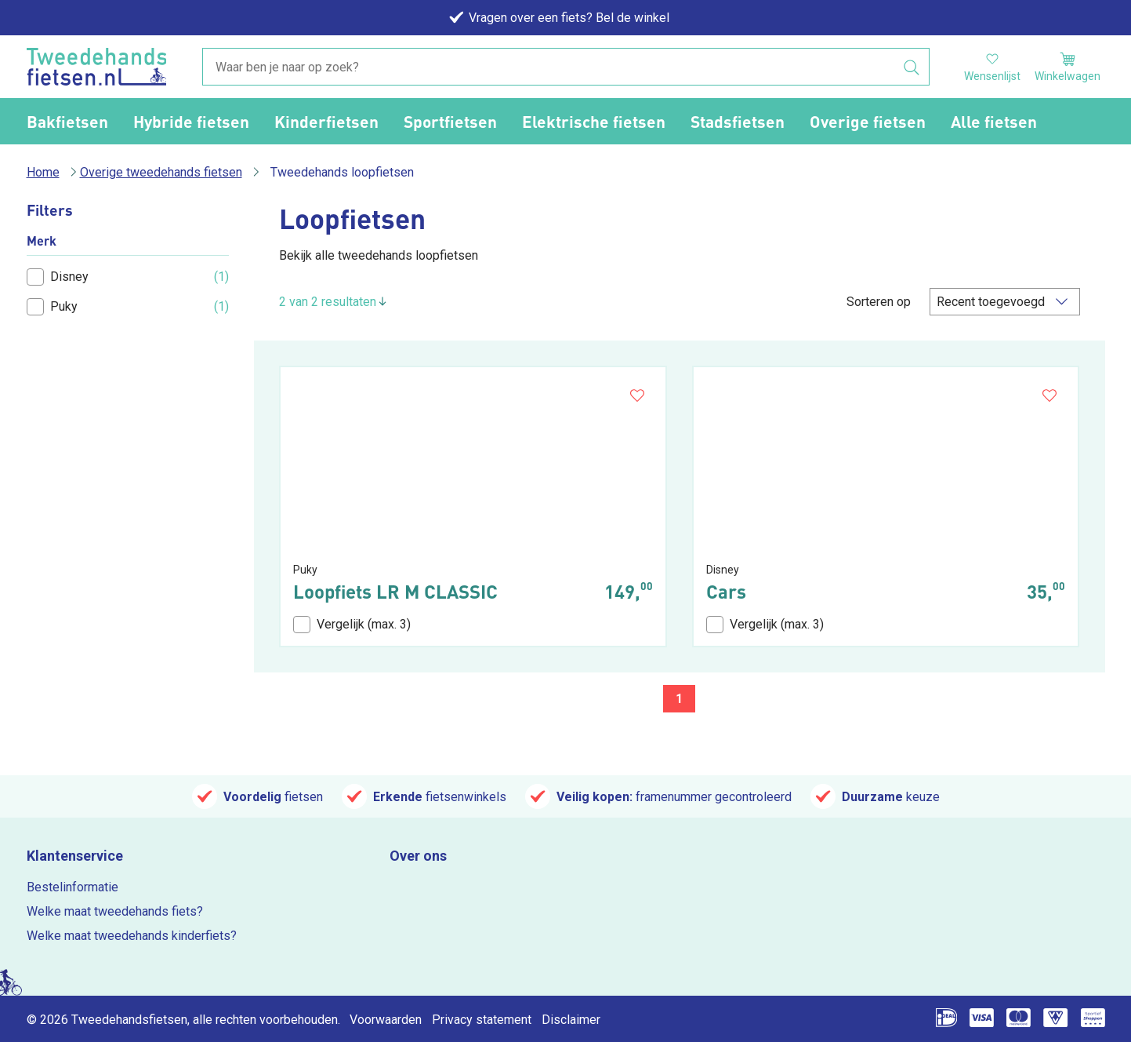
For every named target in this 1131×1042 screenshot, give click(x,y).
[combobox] (566, 67)
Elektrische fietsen (593, 121)
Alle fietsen (994, 121)
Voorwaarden (386, 1019)
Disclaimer (571, 1019)
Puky (52, 306)
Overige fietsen (868, 121)
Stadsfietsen (738, 121)
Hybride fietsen (191, 121)
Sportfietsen (450, 121)
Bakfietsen (67, 121)
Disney (58, 277)
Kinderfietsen (326, 121)
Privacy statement (481, 1019)
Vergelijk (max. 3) (352, 624)
